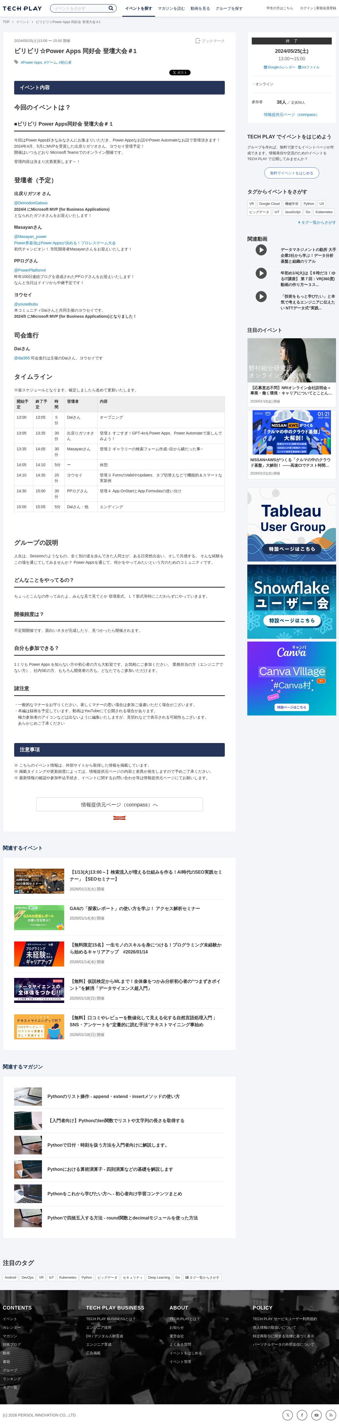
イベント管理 (180, 1362)
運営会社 (177, 1336)
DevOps (28, 1278)
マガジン (10, 1336)
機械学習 (291, 204)
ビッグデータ (259, 212)
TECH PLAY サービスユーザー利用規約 (285, 1319)
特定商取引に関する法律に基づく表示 (283, 1336)
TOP (6, 22)
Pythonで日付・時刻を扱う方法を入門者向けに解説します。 (108, 1145)
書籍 (6, 1362)
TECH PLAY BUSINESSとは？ (111, 1319)
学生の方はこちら (279, 8)
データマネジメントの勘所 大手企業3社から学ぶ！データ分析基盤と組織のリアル (308, 255)
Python (309, 204)
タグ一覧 (10, 1387)
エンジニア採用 (98, 1327)
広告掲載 (93, 1353)
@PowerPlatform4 (30, 270)
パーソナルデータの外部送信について (283, 1344)
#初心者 (65, 62)
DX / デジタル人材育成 (104, 1336)
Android (10, 1278)
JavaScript (292, 212)
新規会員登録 (326, 8)
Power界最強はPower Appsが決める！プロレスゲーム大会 (65, 243)
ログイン (306, 8)
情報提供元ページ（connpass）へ (119, 805)
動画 (6, 1353)
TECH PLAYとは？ (185, 1319)
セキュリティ (133, 1278)
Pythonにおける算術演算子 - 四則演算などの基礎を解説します (110, 1169)
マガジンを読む (171, 8)
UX (322, 204)
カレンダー (12, 1327)
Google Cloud (269, 204)
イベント (22, 22)
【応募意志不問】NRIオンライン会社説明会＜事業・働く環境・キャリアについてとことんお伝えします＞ (291, 393)
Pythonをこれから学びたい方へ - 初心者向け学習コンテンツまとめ (115, 1193)
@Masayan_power (30, 236)
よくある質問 (180, 1344)
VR (251, 204)
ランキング (12, 1379)
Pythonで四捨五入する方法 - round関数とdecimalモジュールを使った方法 (123, 1218)
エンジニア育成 (98, 1344)
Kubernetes (324, 212)
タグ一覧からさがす (317, 222)
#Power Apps (31, 62)
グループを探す (229, 8)
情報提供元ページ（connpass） (292, 114)
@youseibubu (26, 304)
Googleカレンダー (279, 67)
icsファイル (309, 67)
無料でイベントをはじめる (291, 173)
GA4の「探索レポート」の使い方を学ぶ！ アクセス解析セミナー (135, 908)
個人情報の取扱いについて (274, 1327)
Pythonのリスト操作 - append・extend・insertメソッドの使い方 (114, 1096)
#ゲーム (50, 62)
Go (308, 212)
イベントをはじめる (186, 1353)
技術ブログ (12, 1344)
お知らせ (177, 1327)
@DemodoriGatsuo (31, 203)
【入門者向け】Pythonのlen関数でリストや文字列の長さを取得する (116, 1120)
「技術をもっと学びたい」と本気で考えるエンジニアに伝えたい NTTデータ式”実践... (308, 302)
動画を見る (200, 8)
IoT (277, 212)
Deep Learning (159, 1278)
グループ (10, 1370)
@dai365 (22, 358)
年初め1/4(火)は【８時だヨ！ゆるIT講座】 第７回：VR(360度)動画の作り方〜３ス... (308, 279)
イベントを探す (138, 8)
